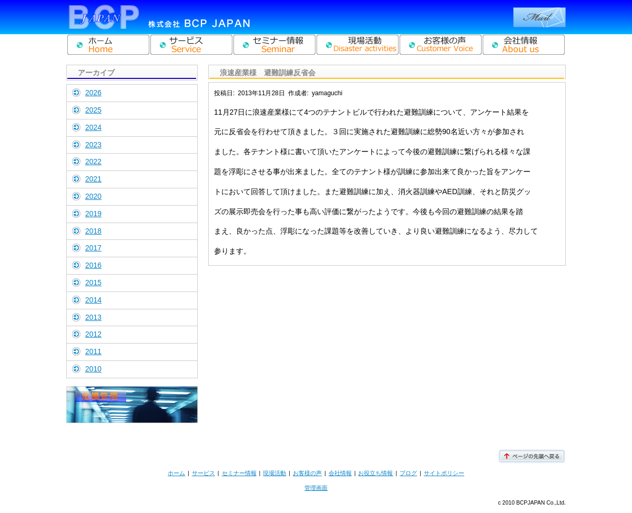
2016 (93, 265)
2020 (93, 196)
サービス (203, 473)
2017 (93, 248)
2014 (93, 300)
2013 (93, 317)
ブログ (408, 473)
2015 (93, 282)
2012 (93, 334)
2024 (93, 127)
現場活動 (274, 473)
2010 (93, 369)
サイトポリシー (444, 473)
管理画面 (316, 488)
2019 (93, 213)
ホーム (176, 473)
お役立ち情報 (375, 473)
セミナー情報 (239, 473)
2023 (93, 144)
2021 (93, 179)
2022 (93, 161)
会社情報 (340, 473)
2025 (93, 110)
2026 (93, 92)
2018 (93, 231)
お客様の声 (307, 473)
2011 (93, 351)
